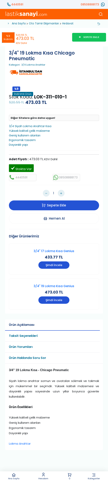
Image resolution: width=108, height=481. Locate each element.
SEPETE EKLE (89, 37)
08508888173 (90, 4)
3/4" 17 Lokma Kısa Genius (54, 251)
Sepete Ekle (54, 205)
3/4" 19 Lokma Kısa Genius (54, 286)
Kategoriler (94, 476)
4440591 (17, 4)
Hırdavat (67, 23)
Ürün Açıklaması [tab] (21, 325)
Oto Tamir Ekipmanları (44, 23)
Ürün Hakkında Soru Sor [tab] (27, 358)
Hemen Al (54, 218)
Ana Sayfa (14, 476)
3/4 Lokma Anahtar (33, 65)
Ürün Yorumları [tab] (21, 347)
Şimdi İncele (54, 265)
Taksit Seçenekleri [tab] (23, 336)
